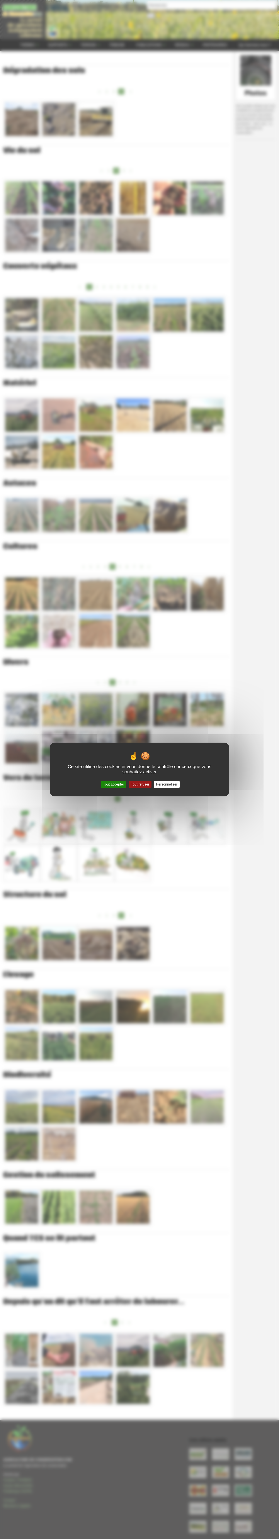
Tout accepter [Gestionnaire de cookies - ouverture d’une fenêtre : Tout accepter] (113, 784)
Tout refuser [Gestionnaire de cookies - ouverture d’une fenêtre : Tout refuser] (140, 784)
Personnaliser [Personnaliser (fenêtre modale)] (166, 784)
